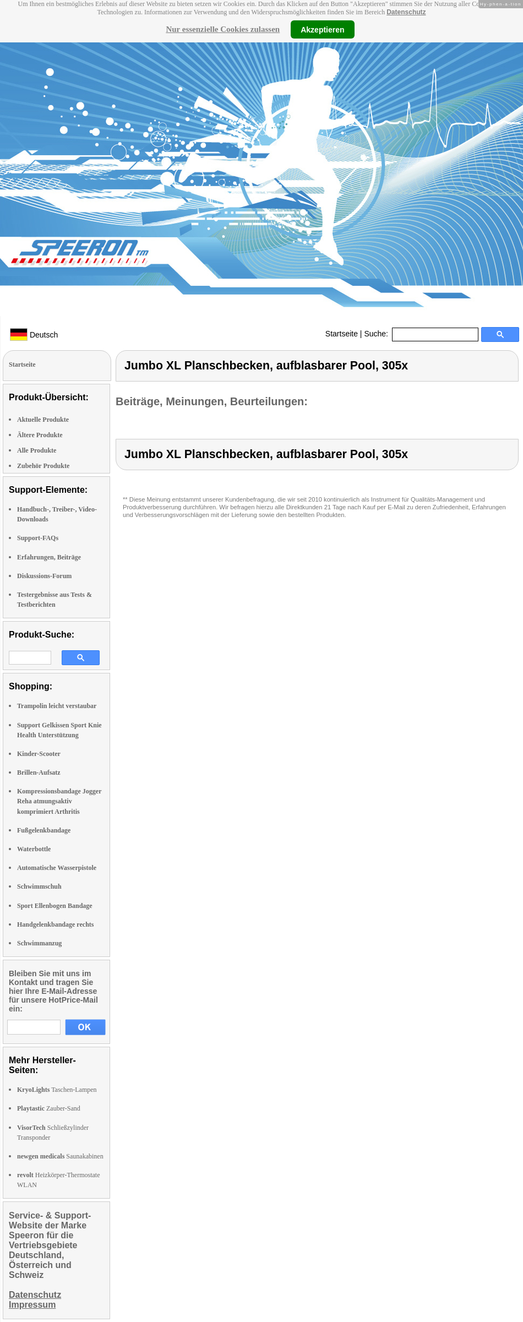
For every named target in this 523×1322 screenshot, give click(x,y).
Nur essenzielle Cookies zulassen (223, 29)
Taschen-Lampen (57, 1089)
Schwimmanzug (39, 943)
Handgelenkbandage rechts (55, 924)
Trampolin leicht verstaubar (56, 706)
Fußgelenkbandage (43, 830)
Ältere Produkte (40, 435)
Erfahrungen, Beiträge (49, 557)
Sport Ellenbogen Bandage (54, 906)
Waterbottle (34, 849)
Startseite (341, 333)
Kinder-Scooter (39, 754)
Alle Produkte (36, 450)
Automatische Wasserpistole (56, 868)
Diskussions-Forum (44, 576)
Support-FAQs (37, 538)
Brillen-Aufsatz (39, 772)
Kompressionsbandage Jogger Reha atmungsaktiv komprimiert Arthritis (59, 801)
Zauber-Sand (48, 1108)
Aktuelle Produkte (43, 419)
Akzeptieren (322, 29)
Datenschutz (406, 12)
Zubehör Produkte (43, 466)
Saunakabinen (60, 1156)
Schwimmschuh (39, 886)
